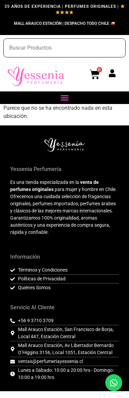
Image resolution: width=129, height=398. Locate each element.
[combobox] (64, 47)
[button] (64, 97)
